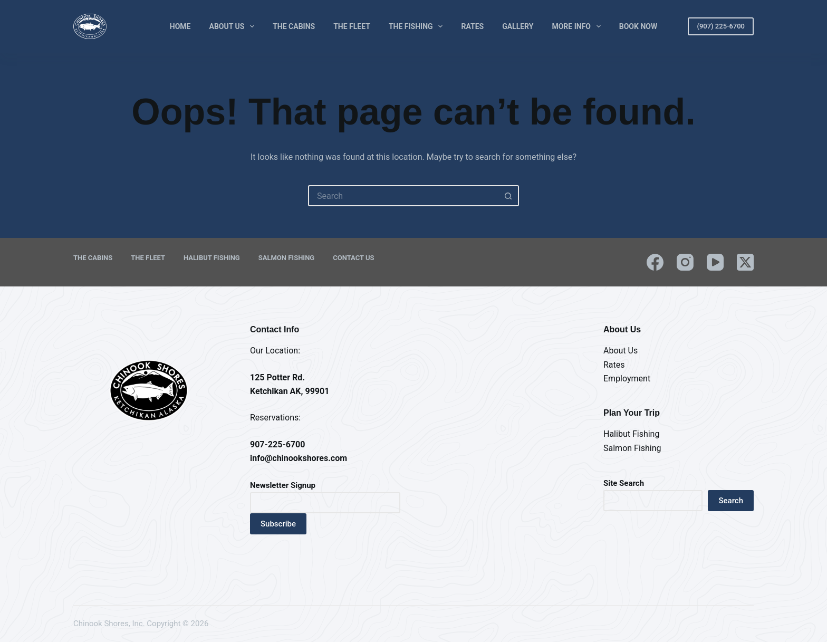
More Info (578, 26)
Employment (626, 378)
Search (730, 500)
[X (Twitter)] (745, 262)
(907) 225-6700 (721, 26)
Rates (472, 26)
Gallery (517, 26)
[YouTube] (715, 262)
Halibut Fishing (212, 258)
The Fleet (351, 26)
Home (180, 26)
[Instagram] (685, 262)
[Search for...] (403, 195)
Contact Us (353, 258)
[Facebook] (655, 262)
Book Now (638, 26)
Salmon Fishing (286, 258)
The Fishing (418, 26)
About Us (234, 26)
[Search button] (508, 195)
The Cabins (294, 26)
